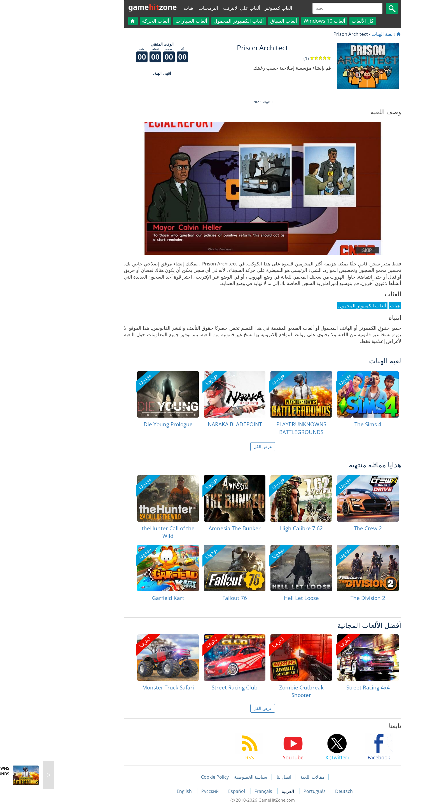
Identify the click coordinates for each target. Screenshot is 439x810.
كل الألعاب (320, 20)
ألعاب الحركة (112, 20)
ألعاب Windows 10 (281, 20)
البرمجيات (165, 8)
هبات (145, 8)
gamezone (109, 7)
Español (194, 791)
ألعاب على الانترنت (198, 8)
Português (272, 791)
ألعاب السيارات (148, 20)
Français (220, 791)
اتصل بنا (240, 777)
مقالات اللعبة (269, 777)
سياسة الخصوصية (207, 777)
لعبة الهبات (338, 34)
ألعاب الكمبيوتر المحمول (196, 20)
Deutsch (301, 791)
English (142, 791)
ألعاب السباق (240, 20)
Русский (167, 791)
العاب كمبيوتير (235, 8)
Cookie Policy (172, 777)
